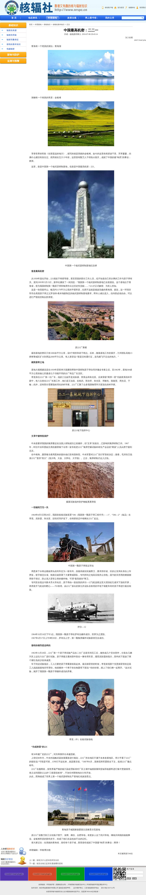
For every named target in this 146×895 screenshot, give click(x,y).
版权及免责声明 (64, 888)
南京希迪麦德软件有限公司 (49, 888)
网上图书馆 (90, 18)
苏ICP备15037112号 (108, 888)
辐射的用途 (12, 35)
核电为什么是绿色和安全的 (48, 860)
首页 (30, 24)
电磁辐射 (11, 49)
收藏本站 (132, 7)
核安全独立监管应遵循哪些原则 (50, 864)
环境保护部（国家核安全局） (56, 884)
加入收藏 (129, 38)
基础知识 (13, 25)
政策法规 (71, 18)
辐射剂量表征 (13, 40)
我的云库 (109, 18)
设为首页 (121, 7)
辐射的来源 (12, 30)
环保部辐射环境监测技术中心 (97, 884)
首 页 (14, 18)
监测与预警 (13, 61)
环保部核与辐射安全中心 (77, 884)
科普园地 (52, 18)
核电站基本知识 (14, 44)
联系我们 (143, 7)
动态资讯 (32, 18)
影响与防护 (13, 54)
